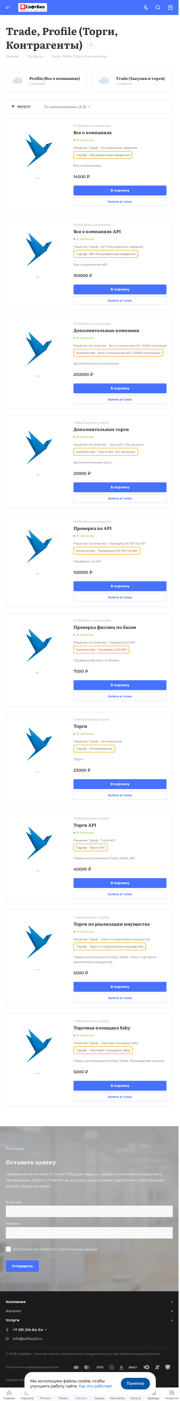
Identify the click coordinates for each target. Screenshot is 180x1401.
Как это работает (96, 1386)
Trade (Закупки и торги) (140, 78)
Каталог (13, 1311)
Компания (16, 1301)
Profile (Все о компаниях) (54, 78)
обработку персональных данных (68, 1249)
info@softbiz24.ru (27, 1339)
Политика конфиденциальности (32, 1367)
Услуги (13, 1320)
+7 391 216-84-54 (28, 1329)
